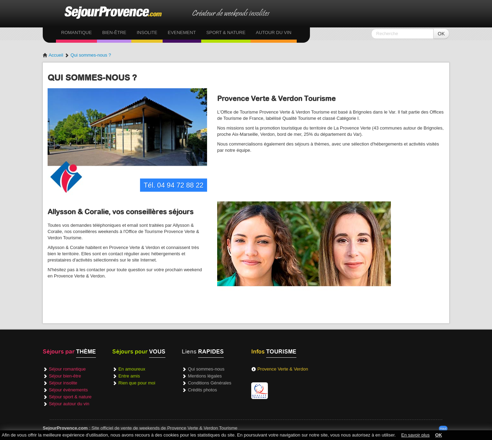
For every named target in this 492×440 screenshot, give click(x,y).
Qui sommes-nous (206, 369)
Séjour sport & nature (70, 396)
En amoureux (131, 369)
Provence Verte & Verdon (282, 369)
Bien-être (114, 32)
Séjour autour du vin (69, 403)
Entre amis (129, 376)
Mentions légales (205, 376)
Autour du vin (273, 32)
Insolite (147, 32)
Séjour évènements (68, 389)
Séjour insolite (63, 382)
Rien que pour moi (136, 382)
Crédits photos (202, 389)
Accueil (53, 55)
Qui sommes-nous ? (91, 55)
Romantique (76, 32)
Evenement (182, 32)
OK (441, 33)
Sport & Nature (226, 32)
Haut (443, 428)
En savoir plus (415, 435)
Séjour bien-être (65, 376)
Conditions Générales (209, 382)
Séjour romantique (67, 369)
